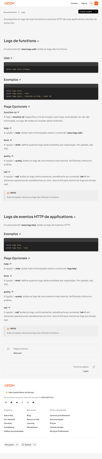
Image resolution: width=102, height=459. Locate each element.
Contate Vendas (56, 427)
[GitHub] (6, 402)
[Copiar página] (86, 11)
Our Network (9, 419)
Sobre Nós (8, 415)
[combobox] (9, 445)
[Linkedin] (11, 402)
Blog (29, 415)
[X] (22, 402)
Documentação (56, 419)
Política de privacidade (14, 431)
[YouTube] (17, 402)
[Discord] (33, 402)
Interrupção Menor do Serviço (20, 392)
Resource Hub (33, 419)
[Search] (91, 3)
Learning (30, 423)
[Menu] (96, 3)
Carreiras (8, 423)
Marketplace (32, 427)
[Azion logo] (51, 385)
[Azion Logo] (9, 3)
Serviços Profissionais (59, 431)
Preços (53, 423)
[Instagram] (28, 402)
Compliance (9, 427)
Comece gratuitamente (60, 415)
